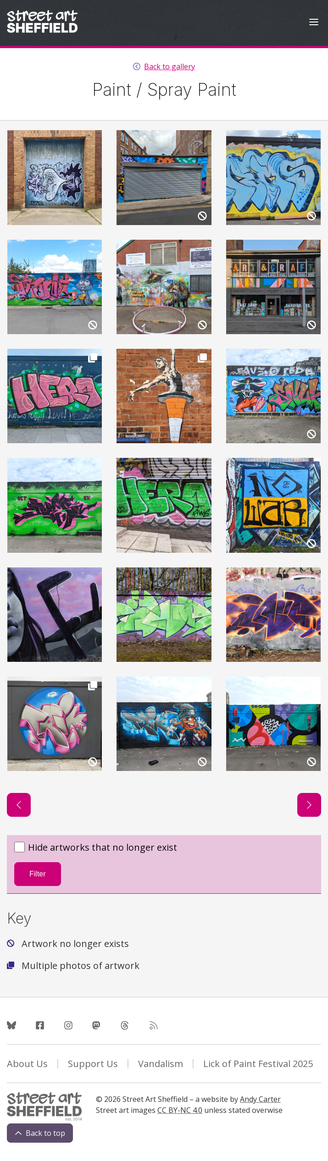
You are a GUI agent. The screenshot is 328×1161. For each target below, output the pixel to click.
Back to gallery (169, 66)
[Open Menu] (313, 23)
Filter (37, 874)
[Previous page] (19, 805)
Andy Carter (260, 1099)
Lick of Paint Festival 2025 (258, 1063)
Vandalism (160, 1063)
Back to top (40, 1133)
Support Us (93, 1063)
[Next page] (309, 805)
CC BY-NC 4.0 (179, 1110)
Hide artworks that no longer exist (95, 847)
